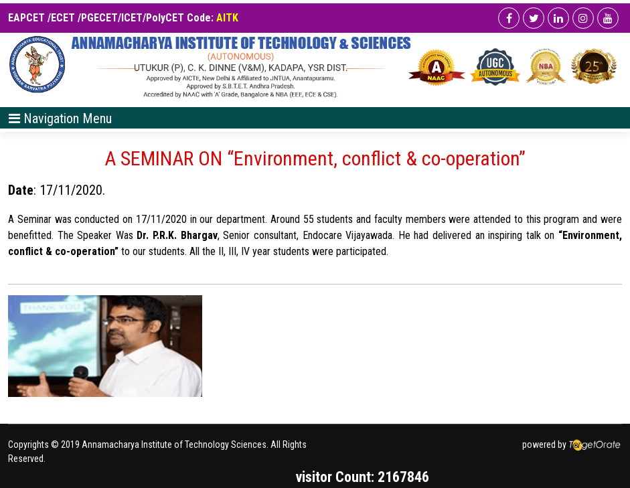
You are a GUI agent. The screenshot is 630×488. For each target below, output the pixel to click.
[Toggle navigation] (60, 118)
